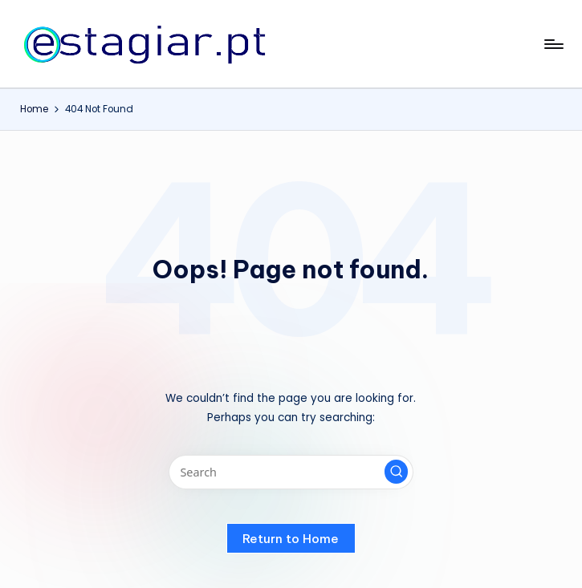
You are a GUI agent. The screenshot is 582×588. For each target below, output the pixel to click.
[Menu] (552, 44)
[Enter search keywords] (291, 472)
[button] (397, 472)
